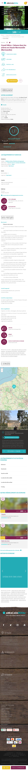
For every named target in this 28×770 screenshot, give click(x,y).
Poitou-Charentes (5, 681)
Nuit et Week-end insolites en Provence (9, 640)
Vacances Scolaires (5, 718)
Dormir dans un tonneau (6, 665)
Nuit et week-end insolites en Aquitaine (9, 636)
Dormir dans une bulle (6, 658)
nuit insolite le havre (5, 593)
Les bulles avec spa (5, 684)
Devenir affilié (6, 755)
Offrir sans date (13, 80)
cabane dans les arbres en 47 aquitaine (15, 595)
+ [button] (1, 369)
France (2, 35)
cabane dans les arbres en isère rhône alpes (14, 353)
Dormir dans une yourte (6, 663)
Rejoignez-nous (14, 755)
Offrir (7, 768)
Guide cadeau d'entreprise (7, 692)
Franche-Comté (4, 677)
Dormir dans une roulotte (6, 661)
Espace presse (18, 752)
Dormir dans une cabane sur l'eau (8, 657)
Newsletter (3, 706)
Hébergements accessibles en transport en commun (12, 690)
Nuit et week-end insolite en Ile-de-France (10, 644)
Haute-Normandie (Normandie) (13, 35)
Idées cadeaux (4, 689)
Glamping (3, 679)
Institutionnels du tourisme (6, 714)
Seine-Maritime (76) (9, 433)
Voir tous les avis (7, 146)
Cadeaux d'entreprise (5, 708)
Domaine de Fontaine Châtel (17, 36)
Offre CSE (3, 710)
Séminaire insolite (5, 719)
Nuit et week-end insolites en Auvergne (9, 639)
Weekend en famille (5, 687)
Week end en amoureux (6, 685)
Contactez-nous (16, 756)
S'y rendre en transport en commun (11, 437)
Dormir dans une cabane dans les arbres (10, 655)
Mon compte (22, 755)
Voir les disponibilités (18, 768)
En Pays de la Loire (5, 642)
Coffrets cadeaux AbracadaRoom (8, 693)
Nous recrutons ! (4, 724)
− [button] (1, 371)
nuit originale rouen (14, 600)
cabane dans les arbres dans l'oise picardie (10, 354)
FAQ (9, 756)
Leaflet (15, 409)
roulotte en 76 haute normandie (18, 592)
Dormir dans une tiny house (7, 660)
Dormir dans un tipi (5, 666)
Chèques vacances (5, 711)
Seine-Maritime (6, 36)
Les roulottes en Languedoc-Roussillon (9, 682)
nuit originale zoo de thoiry (11, 351)
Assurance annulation (5, 722)
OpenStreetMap (20, 409)
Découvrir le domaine (14, 451)
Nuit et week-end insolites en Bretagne (9, 637)
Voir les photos (14, 27)
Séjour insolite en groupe (6, 716)
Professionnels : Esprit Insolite (7, 705)
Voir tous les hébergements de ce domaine (10, 550)
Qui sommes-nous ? (10, 752)
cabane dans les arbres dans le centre (9, 597)
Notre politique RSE (5, 713)
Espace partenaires (5, 721)
